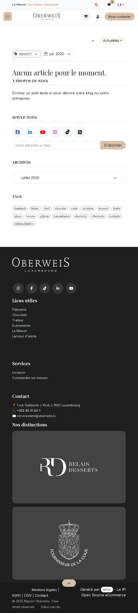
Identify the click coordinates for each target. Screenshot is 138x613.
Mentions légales (44, 590)
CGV (28, 595)
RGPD (16, 595)
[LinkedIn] (58, 288)
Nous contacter (119, 16)
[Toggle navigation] (7, 16)
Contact (41, 595)
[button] (96, 4)
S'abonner (113, 145)
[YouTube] (71, 288)
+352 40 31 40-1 (28, 410)
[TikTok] (44, 288)
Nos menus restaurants (43, 4)
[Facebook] (17, 132)
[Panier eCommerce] (86, 16)
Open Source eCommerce (103, 595)
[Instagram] (18, 288)
